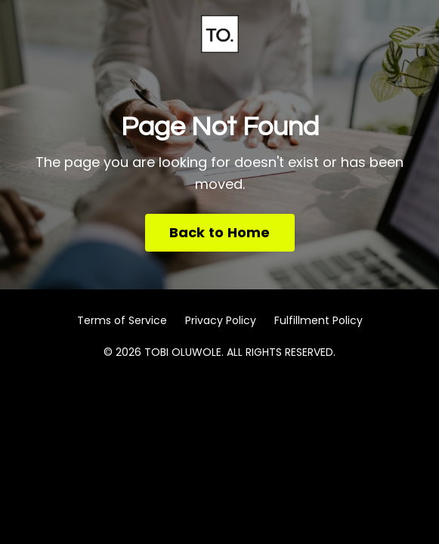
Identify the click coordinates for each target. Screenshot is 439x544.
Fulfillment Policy (318, 320)
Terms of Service (122, 320)
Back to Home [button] (220, 232)
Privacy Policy (220, 320)
